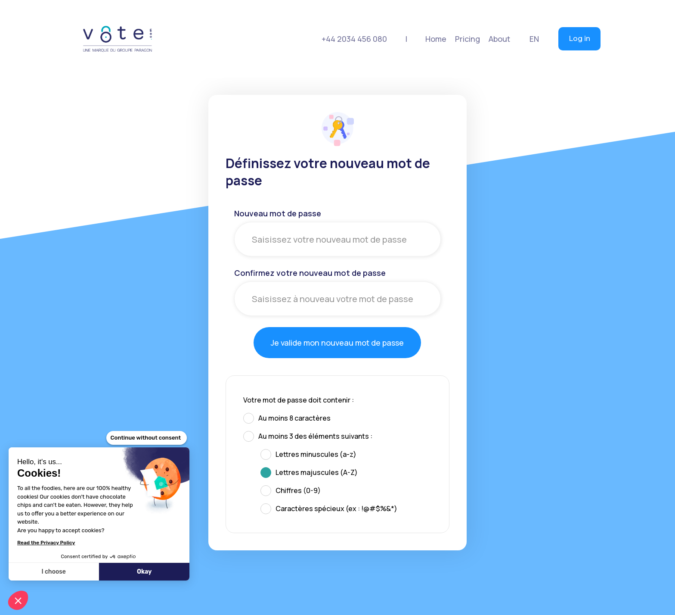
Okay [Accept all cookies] (144, 571)
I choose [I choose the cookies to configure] (53, 571)
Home (435, 39)
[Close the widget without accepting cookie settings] (146, 438)
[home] (117, 38)
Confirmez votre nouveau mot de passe (310, 273)
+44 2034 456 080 (354, 39)
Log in (579, 38)
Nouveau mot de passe (277, 213)
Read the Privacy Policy (46, 543)
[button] (467, 39)
